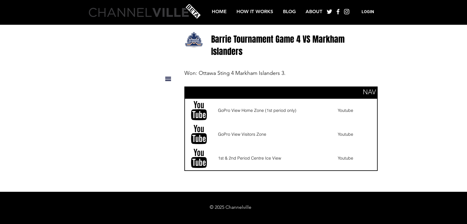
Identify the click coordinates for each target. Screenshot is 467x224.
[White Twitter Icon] (329, 11)
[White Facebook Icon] (338, 11)
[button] (368, 12)
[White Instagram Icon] (346, 11)
